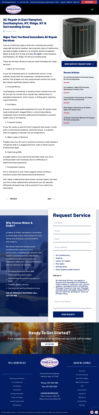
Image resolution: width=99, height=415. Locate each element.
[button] (92, 9)
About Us (82, 371)
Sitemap (82, 405)
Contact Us (82, 393)
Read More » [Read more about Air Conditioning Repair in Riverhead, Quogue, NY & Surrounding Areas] (67, 82)
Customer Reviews (82, 375)
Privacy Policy (62, 293)
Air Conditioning (63, 255)
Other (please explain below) (68, 269)
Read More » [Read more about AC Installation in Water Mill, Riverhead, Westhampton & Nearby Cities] (67, 92)
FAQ (82, 386)
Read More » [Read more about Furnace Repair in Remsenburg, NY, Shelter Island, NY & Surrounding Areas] (67, 102)
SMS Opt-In (82, 397)
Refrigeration (61, 267)
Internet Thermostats (17, 401)
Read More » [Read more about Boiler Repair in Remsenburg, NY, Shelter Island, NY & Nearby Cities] (67, 113)
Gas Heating (17, 386)
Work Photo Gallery (82, 378)
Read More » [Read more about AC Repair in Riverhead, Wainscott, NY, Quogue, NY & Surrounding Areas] (67, 123)
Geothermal (17, 390)
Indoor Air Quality (63, 261)
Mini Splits (60, 264)
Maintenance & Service (17, 378)
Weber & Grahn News (82, 382)
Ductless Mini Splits (17, 393)
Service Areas (82, 390)
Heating (59, 258)
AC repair (38, 54)
